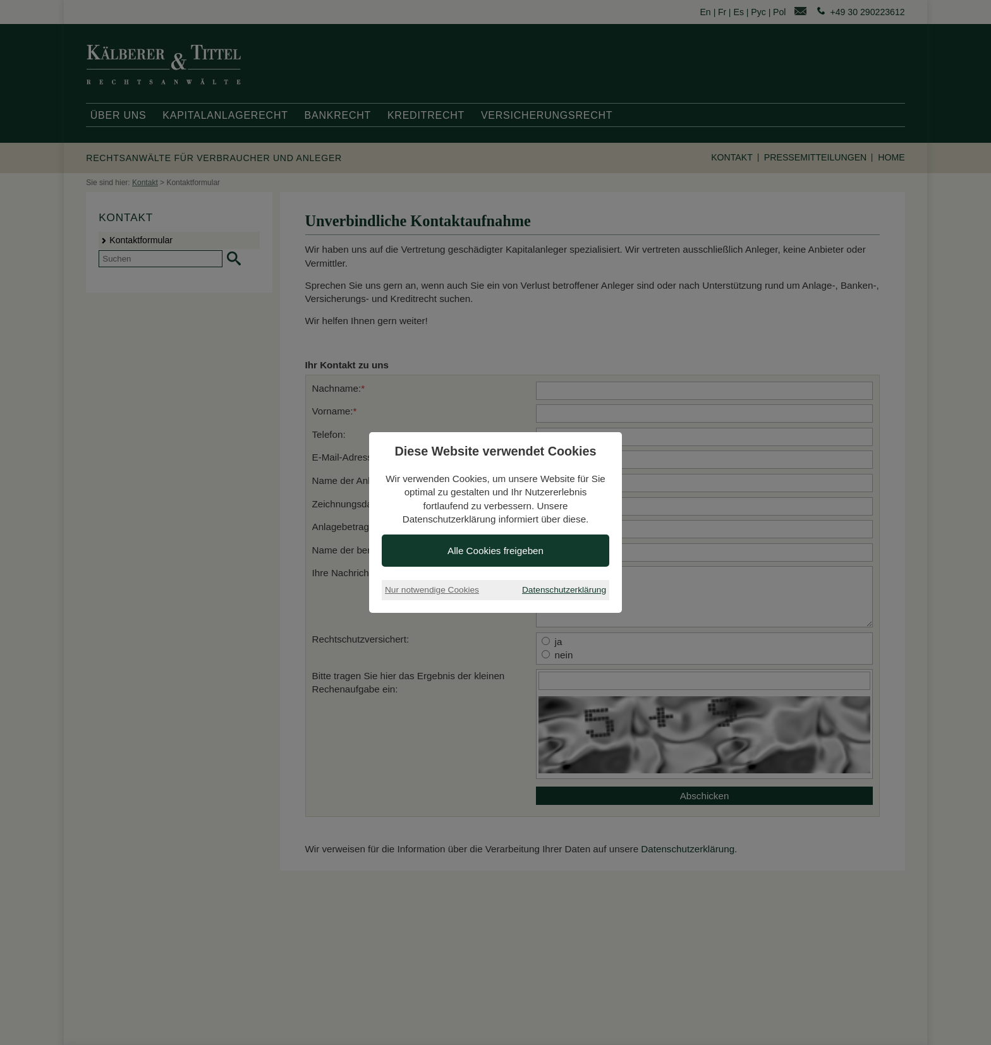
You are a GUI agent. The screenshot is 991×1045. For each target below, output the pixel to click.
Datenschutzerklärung (564, 590)
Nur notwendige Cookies (432, 590)
